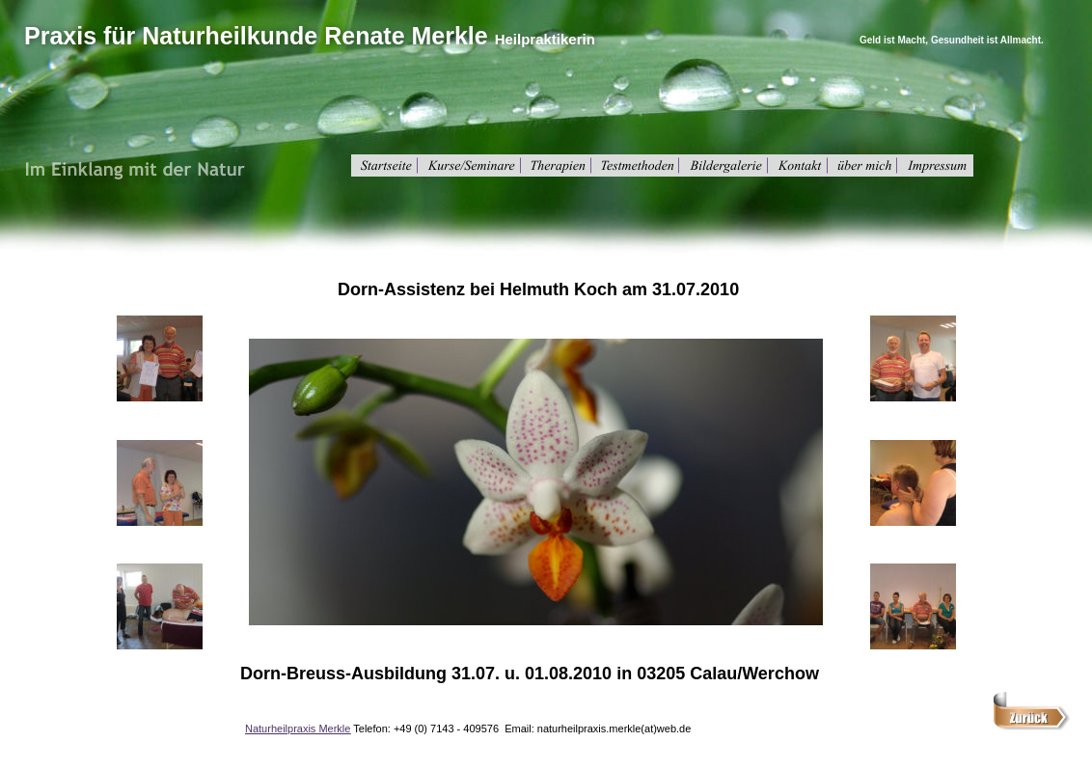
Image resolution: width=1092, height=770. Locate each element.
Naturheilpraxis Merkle (297, 728)
